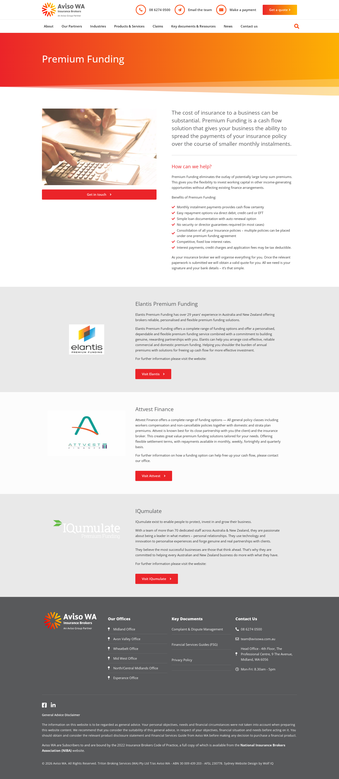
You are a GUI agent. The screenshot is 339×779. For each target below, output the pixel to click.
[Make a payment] (221, 10)
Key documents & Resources (193, 26)
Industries (98, 26)
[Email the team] (180, 10)
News (228, 26)
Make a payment (243, 10)
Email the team (200, 10)
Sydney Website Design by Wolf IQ (248, 763)
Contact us (249, 26)
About (48, 26)
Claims (158, 26)
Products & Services (129, 26)
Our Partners (72, 26)
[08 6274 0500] (141, 10)
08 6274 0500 (159, 10)
